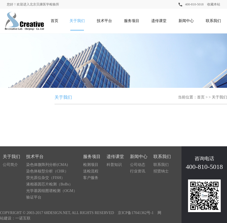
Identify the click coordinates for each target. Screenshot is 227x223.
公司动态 (137, 165)
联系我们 (213, 21)
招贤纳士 (161, 171)
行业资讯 (137, 171)
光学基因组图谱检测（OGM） (51, 191)
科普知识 (114, 165)
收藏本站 (213, 4)
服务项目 (131, 21)
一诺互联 (23, 218)
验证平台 (33, 197)
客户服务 (90, 178)
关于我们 (77, 21)
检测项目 (90, 165)
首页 (54, 21)
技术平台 (104, 21)
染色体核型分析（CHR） (47, 171)
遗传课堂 (159, 21)
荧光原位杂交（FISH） (45, 178)
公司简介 (10, 165)
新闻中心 (186, 21)
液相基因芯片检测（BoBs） (49, 184)
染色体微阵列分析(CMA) (47, 165)
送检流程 (90, 171)
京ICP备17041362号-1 (135, 213)
